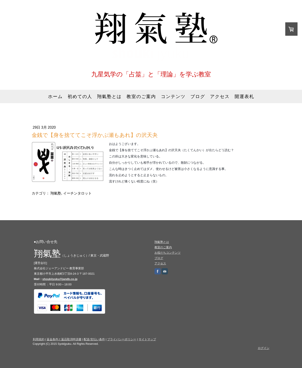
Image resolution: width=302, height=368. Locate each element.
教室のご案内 (141, 96)
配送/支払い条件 (94, 339)
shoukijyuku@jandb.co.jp (59, 279)
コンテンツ (173, 96)
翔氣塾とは (109, 96)
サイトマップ (147, 339)
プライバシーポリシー (121, 339)
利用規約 (38, 339)
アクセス (220, 96)
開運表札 (244, 96)
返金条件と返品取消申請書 (64, 339)
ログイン (263, 348)
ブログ (197, 96)
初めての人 (80, 96)
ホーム (55, 96)
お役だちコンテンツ (167, 252)
